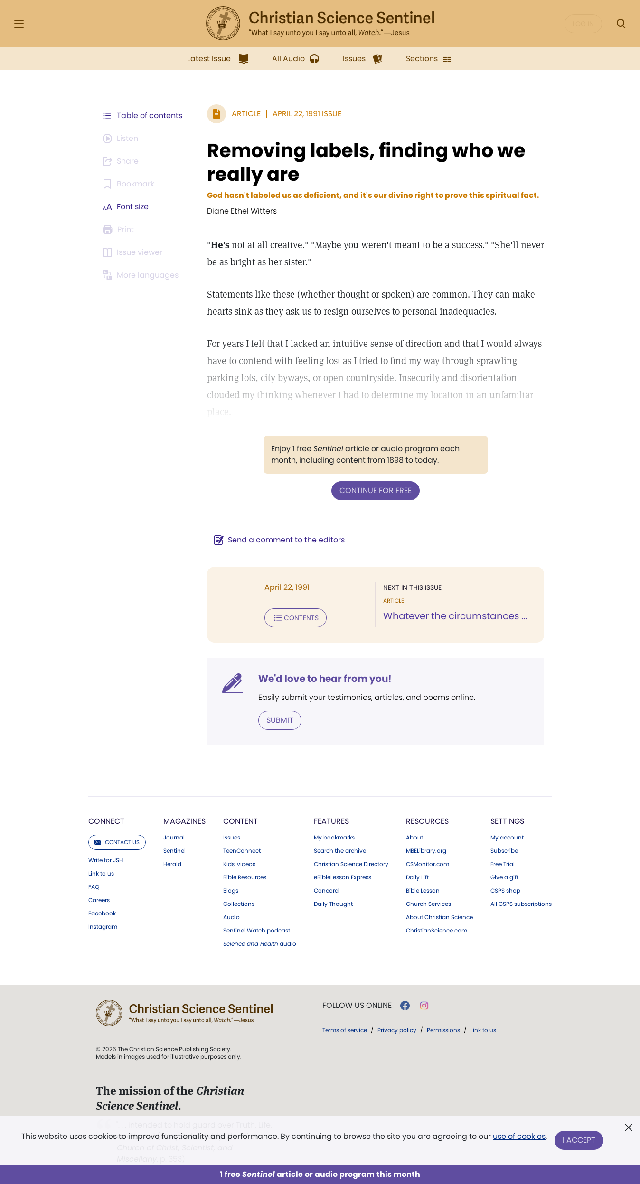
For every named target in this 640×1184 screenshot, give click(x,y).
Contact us (117, 842)
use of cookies (519, 1136)
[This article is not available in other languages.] (142, 275)
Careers (99, 900)
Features (331, 821)
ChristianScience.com (436, 930)
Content (240, 821)
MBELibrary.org (426, 851)
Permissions (443, 1030)
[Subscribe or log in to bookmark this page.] (130, 184)
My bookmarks (334, 837)
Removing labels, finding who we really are (366, 162)
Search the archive (340, 851)
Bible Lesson (423, 891)
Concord (326, 891)
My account (507, 837)
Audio (231, 917)
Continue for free (375, 490)
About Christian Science (439, 917)
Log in (583, 23)
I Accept (579, 1140)
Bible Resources (244, 877)
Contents (296, 618)
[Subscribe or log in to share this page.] (122, 161)
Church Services (428, 904)
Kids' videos (239, 864)
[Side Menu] (19, 24)
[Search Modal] (621, 24)
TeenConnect (242, 851)
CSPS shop (505, 891)
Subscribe (504, 851)
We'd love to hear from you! (325, 678)
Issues (231, 837)
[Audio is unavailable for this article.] (122, 138)
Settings (507, 821)
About (414, 837)
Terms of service (344, 1030)
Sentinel (174, 851)
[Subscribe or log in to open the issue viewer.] (134, 252)
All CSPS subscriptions (521, 904)
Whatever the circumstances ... (455, 616)
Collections (238, 904)
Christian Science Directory (351, 864)
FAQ (93, 887)
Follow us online (357, 1005)
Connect (106, 821)
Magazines (184, 821)
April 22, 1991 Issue (307, 113)
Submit (279, 720)
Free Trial (502, 864)
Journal (174, 837)
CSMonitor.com (427, 864)
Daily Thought (333, 904)
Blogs (230, 891)
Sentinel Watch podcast (256, 930)
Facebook (102, 913)
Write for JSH (105, 860)
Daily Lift (417, 877)
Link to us (101, 873)
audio (259, 944)
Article (246, 113)
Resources (427, 821)
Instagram (102, 927)
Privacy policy (396, 1030)
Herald (172, 864)
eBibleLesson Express (342, 877)
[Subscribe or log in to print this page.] (119, 229)
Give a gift (504, 877)
